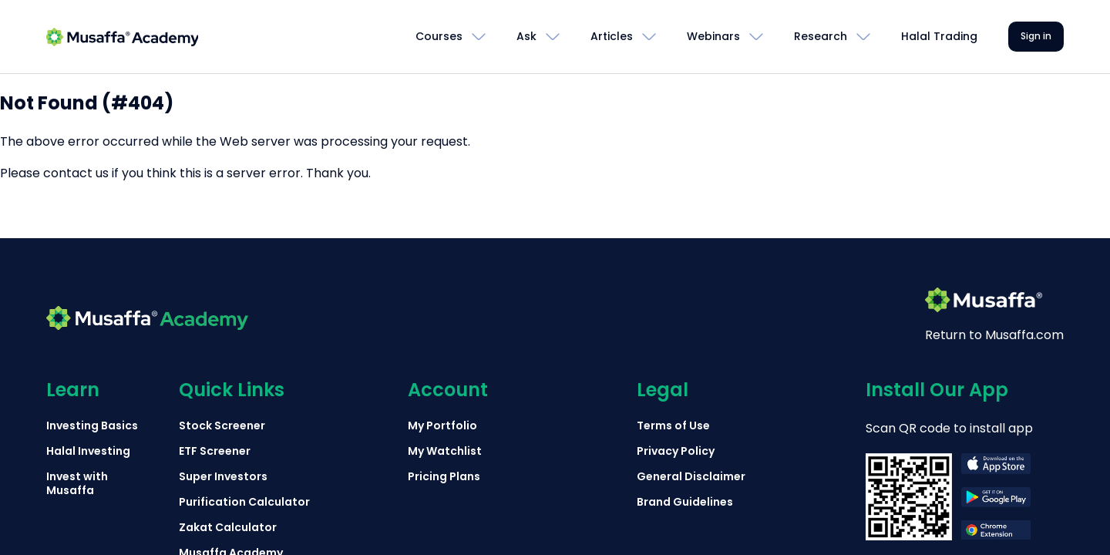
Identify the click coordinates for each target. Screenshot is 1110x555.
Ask (526, 36)
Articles (611, 36)
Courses (438, 36)
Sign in (1036, 35)
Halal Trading (939, 36)
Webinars (713, 36)
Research (820, 36)
